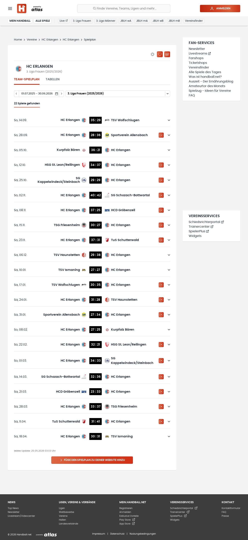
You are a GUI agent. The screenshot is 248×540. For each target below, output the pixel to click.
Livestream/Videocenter (21, 516)
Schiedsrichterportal (206, 222)
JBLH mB (174, 21)
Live (64, 21)
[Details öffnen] (168, 120)
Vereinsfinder (194, 21)
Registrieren (126, 508)
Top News (13, 508)
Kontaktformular (231, 508)
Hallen (62, 520)
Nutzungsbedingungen (143, 534)
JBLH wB (158, 21)
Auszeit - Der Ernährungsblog (211, 81)
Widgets (195, 236)
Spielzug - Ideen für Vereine (210, 90)
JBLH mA (142, 21)
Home (18, 39)
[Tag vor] (61, 93)
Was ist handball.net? (205, 76)
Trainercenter (201, 226)
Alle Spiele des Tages (205, 72)
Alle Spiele (42, 21)
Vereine (32, 39)
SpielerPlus (199, 231)
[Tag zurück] (16, 93)
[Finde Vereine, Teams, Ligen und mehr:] (123, 8)
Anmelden (220, 8)
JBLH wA (125, 21)
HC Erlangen (50, 39)
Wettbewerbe (66, 512)
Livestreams (200, 53)
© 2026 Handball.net (19, 534)
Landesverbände (68, 524)
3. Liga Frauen (82, 21)
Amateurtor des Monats (207, 86)
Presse (225, 516)
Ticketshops (198, 62)
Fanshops (196, 58)
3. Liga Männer (105, 21)
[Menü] (10, 8)
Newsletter (197, 48)
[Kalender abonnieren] (167, 54)
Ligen (62, 508)
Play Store (127, 520)
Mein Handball (19, 21)
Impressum (98, 534)
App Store (127, 524)
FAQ (192, 95)
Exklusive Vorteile (129, 516)
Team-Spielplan (27, 79)
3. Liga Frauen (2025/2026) (44, 71)
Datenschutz (117, 534)
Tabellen (52, 79)
